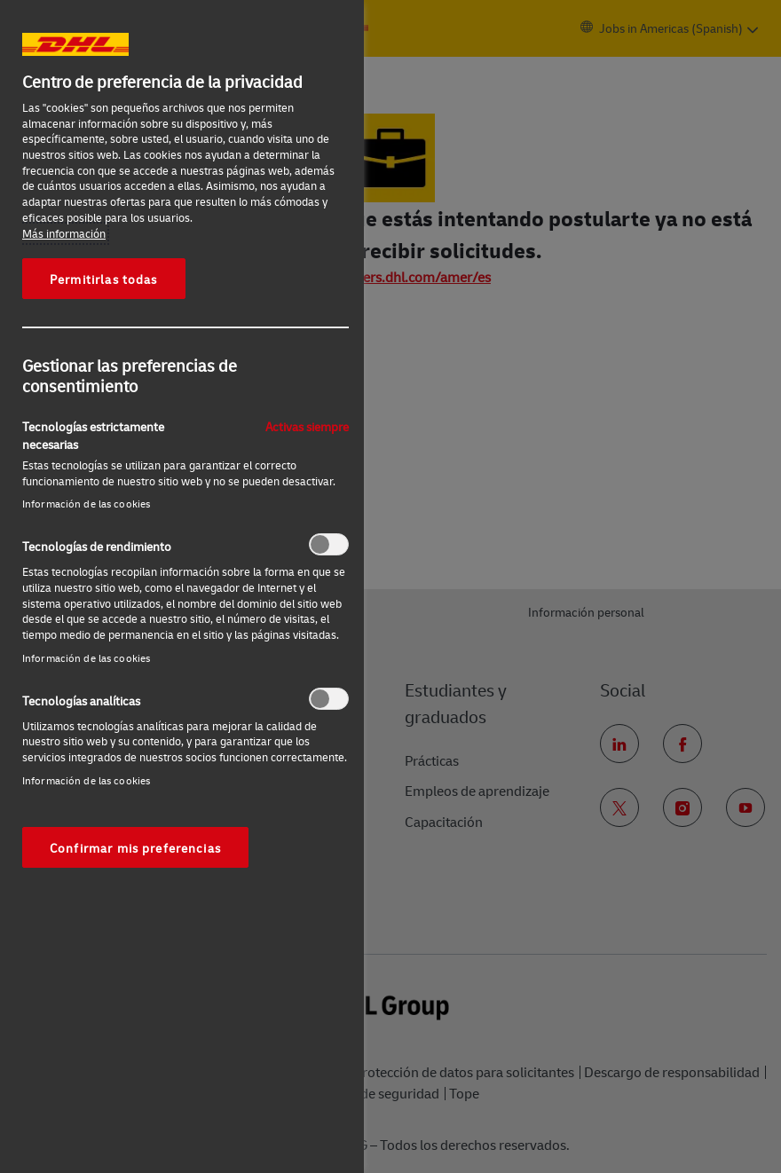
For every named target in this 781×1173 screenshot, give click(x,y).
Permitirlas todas (104, 278)
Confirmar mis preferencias (135, 847)
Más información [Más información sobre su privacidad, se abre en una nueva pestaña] (64, 233)
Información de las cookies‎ (86, 503)
